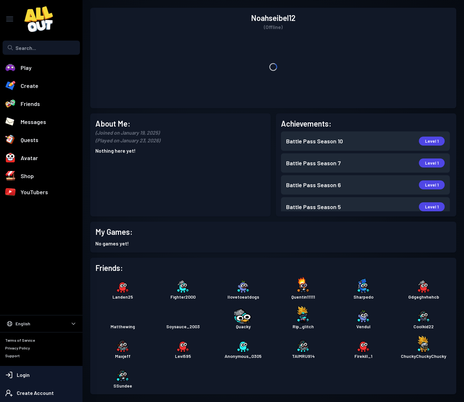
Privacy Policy (17, 348)
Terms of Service (20, 340)
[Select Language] (41, 324)
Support (12, 355)
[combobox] (41, 48)
